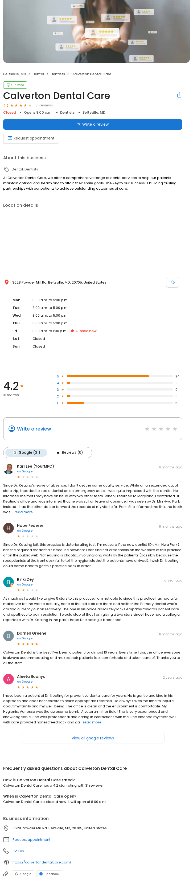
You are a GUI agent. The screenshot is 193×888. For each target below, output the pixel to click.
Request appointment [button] (31, 839)
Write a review (34, 428)
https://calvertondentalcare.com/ (42, 862)
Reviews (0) (69, 452)
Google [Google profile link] (23, 874)
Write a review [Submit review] (93, 124)
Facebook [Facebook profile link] (49, 874)
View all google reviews (93, 738)
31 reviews (44, 105)
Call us (18, 851)
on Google (24, 471)
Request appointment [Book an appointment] (31, 138)
